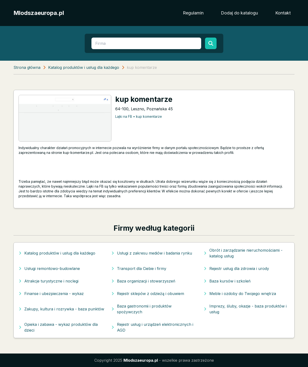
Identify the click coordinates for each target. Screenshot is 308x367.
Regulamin (193, 12)
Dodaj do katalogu (239, 12)
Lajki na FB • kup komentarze (138, 116)
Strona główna (26, 67)
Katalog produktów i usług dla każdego (83, 67)
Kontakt (283, 12)
